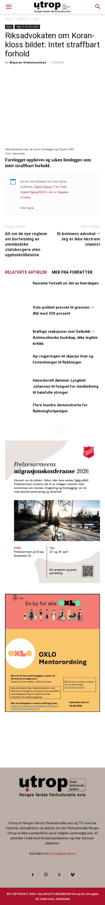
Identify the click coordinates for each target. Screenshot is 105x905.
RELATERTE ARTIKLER (26, 272)
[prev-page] (53, 429)
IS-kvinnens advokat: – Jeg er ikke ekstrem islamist (78, 239)
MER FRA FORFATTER (72, 272)
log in (30, 208)
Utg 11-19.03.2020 (27, 26)
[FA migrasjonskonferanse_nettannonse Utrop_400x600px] (52, 581)
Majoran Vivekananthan (28, 62)
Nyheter (23, 19)
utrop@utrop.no (63, 853)
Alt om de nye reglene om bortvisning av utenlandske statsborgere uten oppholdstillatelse (26, 244)
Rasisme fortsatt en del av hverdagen (66, 283)
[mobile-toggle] (9, 7)
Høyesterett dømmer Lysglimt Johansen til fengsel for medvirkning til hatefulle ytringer (65, 386)
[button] (98, 7)
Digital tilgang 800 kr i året (36, 192)
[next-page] (61, 429)
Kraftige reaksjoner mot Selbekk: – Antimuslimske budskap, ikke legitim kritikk (65, 337)
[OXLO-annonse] (52, 710)
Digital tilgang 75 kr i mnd (50, 187)
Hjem (9, 19)
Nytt (36, 19)
